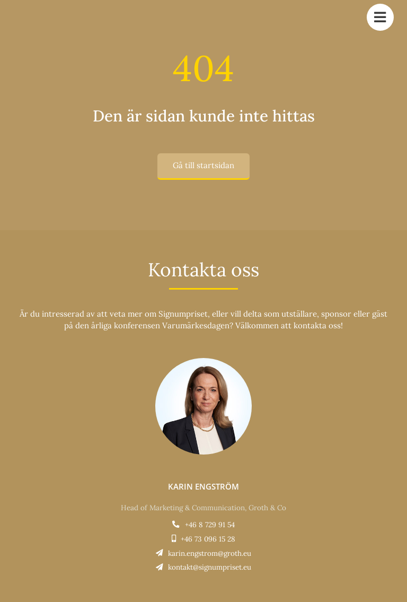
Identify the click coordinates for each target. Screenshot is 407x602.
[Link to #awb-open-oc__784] (380, 17)
